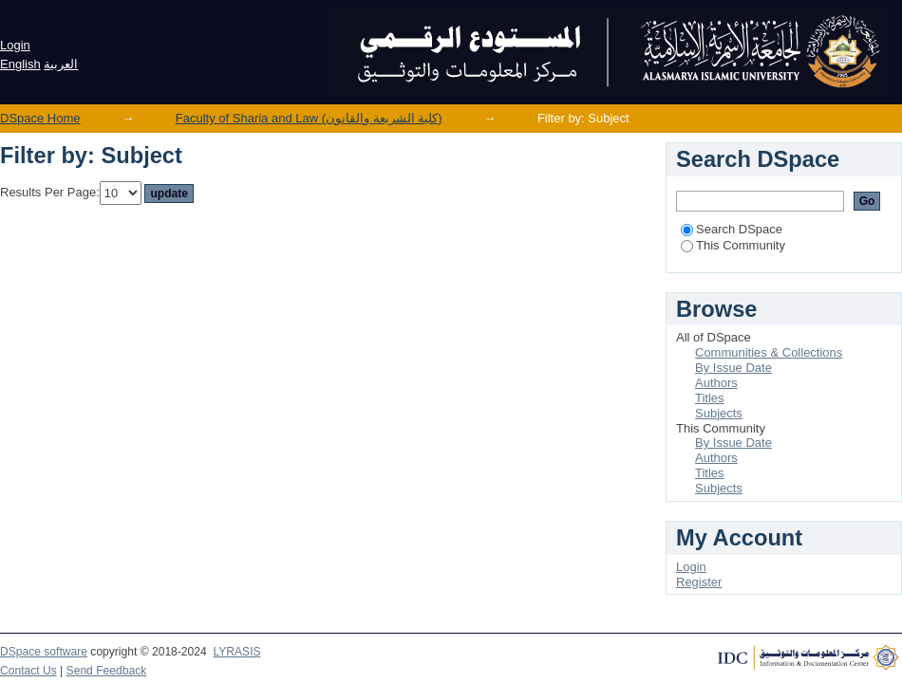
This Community (733, 245)
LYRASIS (236, 651)
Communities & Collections (768, 352)
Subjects (718, 413)
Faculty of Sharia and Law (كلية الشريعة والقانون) (309, 118)
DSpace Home (40, 118)
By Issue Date (733, 367)
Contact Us (28, 670)
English (20, 64)
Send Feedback (106, 670)
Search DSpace (731, 229)
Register (699, 582)
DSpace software (43, 651)
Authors (716, 383)
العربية (61, 64)
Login (15, 45)
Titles (709, 398)
